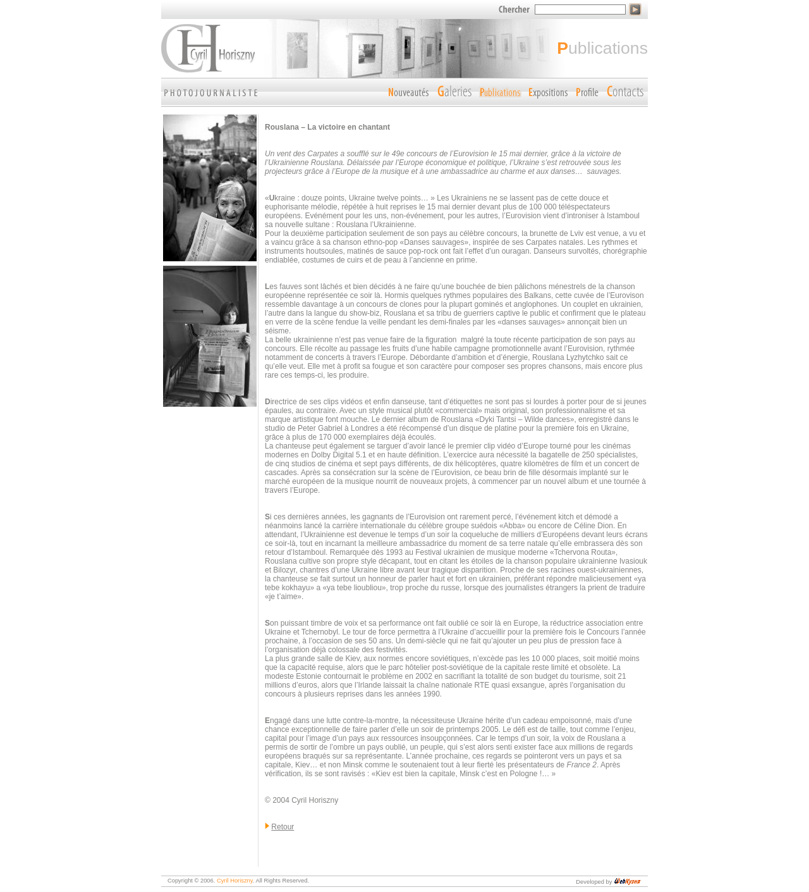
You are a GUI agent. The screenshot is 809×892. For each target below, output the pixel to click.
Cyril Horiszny (235, 880)
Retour (282, 826)
